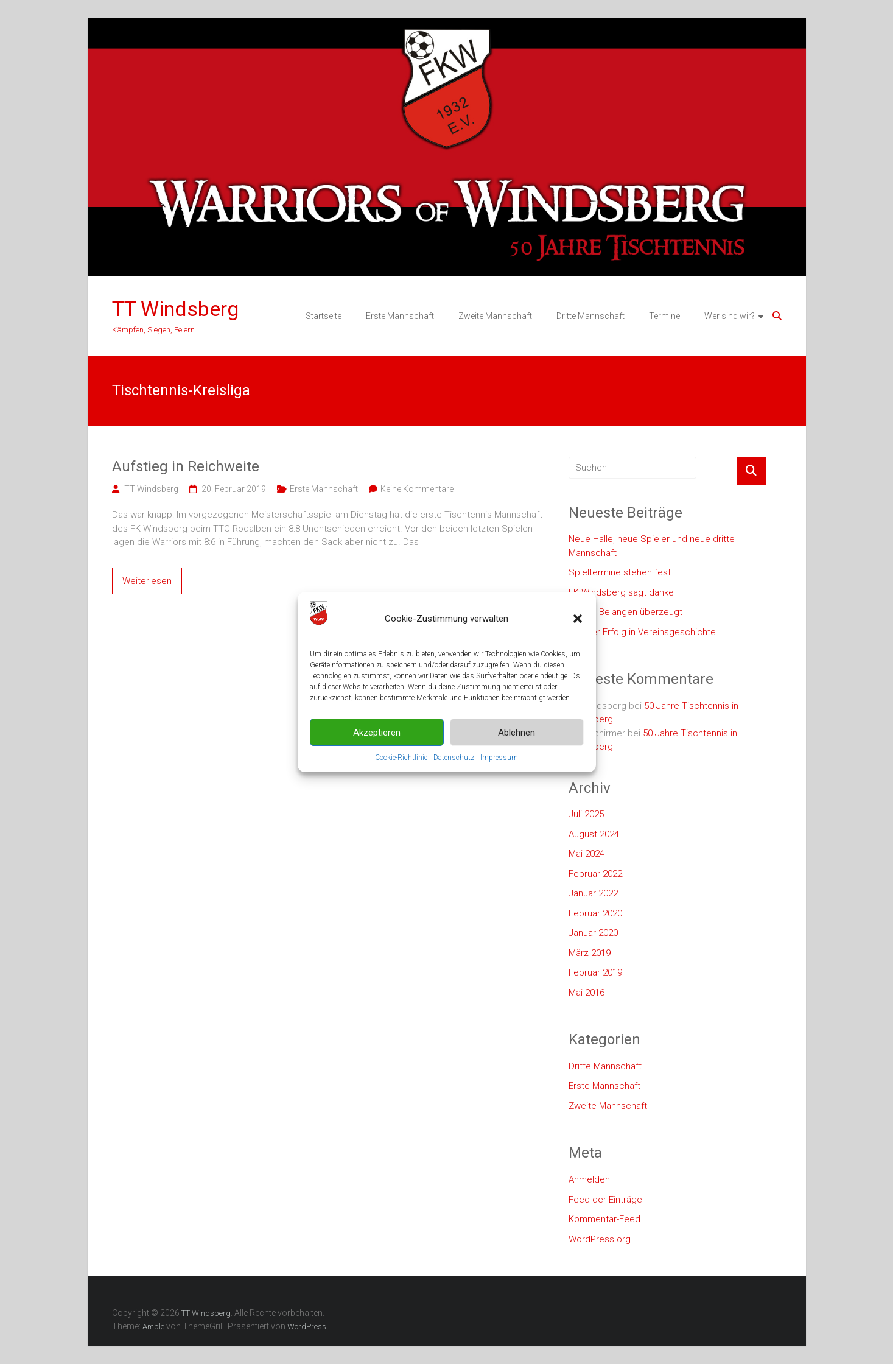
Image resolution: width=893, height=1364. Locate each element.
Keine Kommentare (417, 489)
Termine (664, 316)
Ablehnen (516, 732)
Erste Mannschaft (400, 316)
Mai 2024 (586, 853)
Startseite (323, 316)
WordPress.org (600, 1239)
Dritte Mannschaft (590, 316)
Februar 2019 (595, 972)
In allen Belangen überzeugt (625, 611)
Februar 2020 (595, 913)
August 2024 (594, 834)
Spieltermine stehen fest (620, 572)
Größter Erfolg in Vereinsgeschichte (642, 632)
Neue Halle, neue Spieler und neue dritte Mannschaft (652, 545)
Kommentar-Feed (604, 1219)
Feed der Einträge (605, 1199)
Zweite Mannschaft (495, 316)
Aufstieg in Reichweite (185, 466)
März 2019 (590, 952)
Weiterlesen (147, 580)
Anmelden (589, 1179)
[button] (578, 619)
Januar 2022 (593, 893)
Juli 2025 (586, 814)
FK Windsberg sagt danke (621, 592)
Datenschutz (453, 757)
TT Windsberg (175, 309)
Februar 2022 (595, 873)
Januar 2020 (593, 932)
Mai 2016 (586, 992)
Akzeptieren (377, 732)
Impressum (499, 757)
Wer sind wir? (729, 316)
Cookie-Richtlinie (401, 757)
